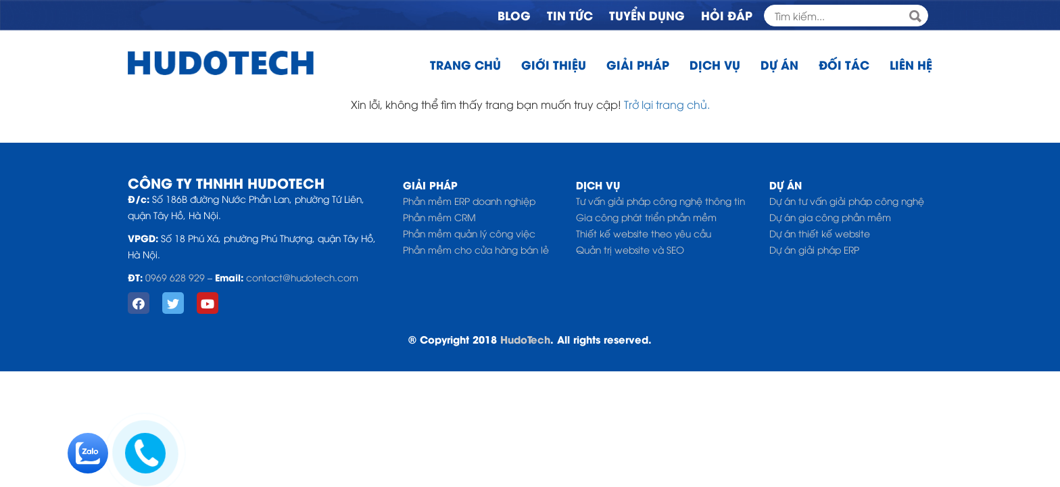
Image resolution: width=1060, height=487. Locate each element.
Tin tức (570, 15)
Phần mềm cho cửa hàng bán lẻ (476, 249)
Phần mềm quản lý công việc (469, 233)
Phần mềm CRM (439, 216)
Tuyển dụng (647, 15)
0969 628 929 (175, 277)
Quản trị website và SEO (630, 249)
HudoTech (525, 338)
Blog (514, 15)
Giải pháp (637, 64)
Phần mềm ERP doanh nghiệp (469, 200)
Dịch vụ (715, 64)
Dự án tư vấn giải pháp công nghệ (846, 200)
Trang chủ (465, 64)
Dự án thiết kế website (819, 233)
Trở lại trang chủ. (667, 104)
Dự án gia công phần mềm (830, 216)
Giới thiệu (553, 64)
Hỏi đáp (726, 15)
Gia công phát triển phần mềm (646, 216)
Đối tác (844, 64)
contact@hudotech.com (302, 277)
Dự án (779, 64)
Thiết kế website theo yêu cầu (643, 233)
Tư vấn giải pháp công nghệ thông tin (660, 200)
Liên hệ (911, 64)
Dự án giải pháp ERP (814, 249)
